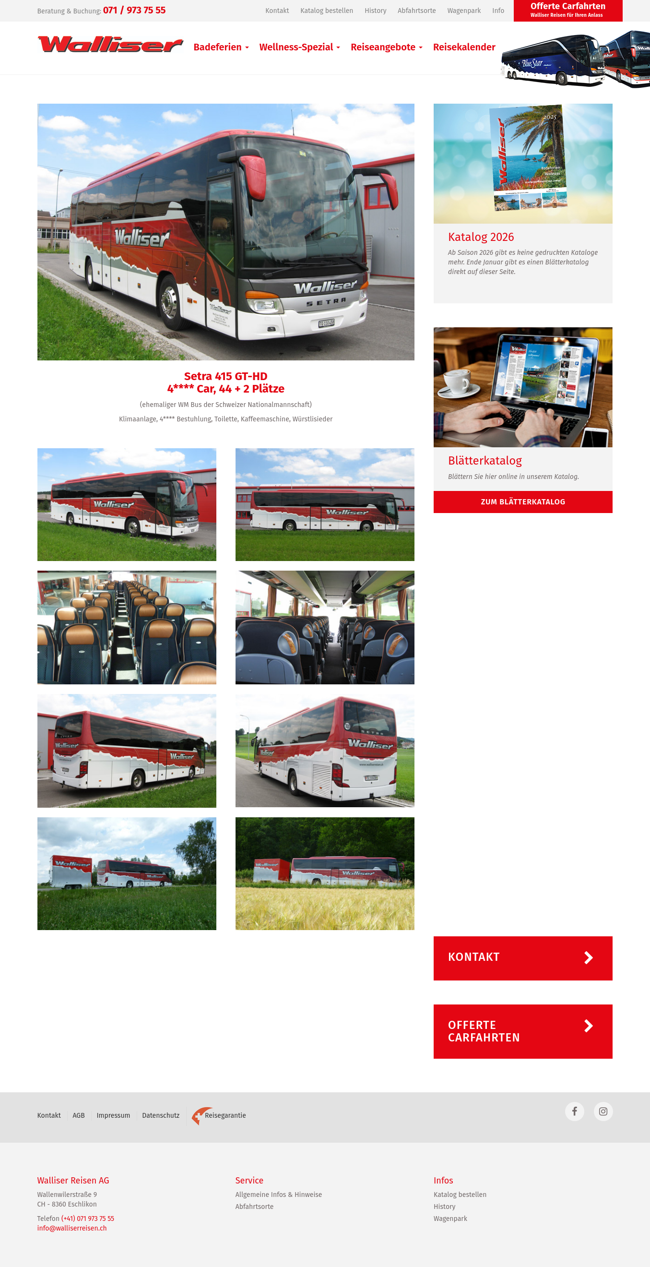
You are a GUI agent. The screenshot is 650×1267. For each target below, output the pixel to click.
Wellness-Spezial (300, 47)
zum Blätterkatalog (523, 501)
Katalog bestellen (326, 11)
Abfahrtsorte (417, 11)
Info (498, 11)
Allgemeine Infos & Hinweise (279, 1195)
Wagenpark (464, 11)
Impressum (113, 1116)
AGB (78, 1116)
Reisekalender (464, 47)
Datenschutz (160, 1116)
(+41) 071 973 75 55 (87, 1219)
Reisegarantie (218, 1116)
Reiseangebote (387, 47)
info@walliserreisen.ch (72, 1228)
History (375, 11)
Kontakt (277, 11)
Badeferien (221, 47)
